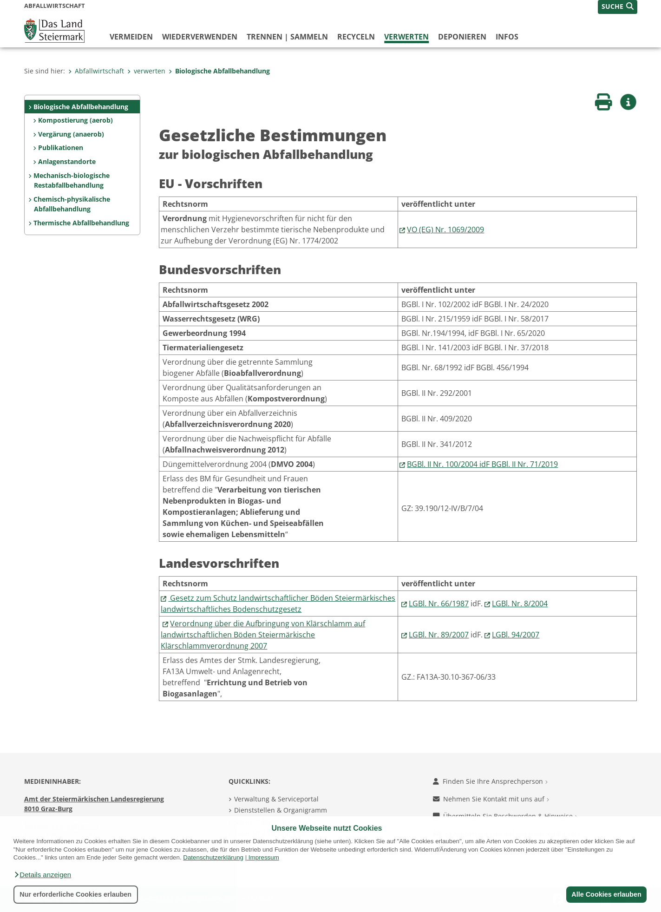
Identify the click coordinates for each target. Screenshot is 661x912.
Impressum (264, 857)
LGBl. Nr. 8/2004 (520, 603)
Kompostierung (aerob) (75, 120)
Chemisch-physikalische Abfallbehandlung (71, 204)
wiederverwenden (199, 37)
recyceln (356, 37)
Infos (507, 37)
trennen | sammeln (287, 37)
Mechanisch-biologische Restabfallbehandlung (71, 180)
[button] (42, 875)
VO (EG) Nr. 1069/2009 (445, 229)
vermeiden (131, 37)
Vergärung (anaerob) (71, 134)
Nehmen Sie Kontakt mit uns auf (491, 798)
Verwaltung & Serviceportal (276, 798)
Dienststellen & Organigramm (280, 810)
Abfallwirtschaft (96, 70)
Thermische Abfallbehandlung (81, 222)
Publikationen (60, 147)
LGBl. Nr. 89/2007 (439, 635)
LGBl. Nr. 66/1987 (439, 603)
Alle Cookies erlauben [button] (606, 894)
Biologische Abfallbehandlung (219, 70)
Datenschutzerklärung (213, 857)
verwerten (406, 37)
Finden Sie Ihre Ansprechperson (490, 781)
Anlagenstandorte (67, 161)
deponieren (462, 37)
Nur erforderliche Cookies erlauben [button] (75, 894)
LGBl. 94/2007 (515, 635)
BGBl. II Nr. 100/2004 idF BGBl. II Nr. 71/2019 (482, 464)
